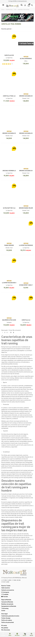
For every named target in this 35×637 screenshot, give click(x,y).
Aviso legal (4, 614)
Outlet (3, 610)
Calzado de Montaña (7, 602)
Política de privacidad (7, 622)
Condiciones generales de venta (10, 616)
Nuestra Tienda (5, 585)
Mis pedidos (4, 628)
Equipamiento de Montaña (8, 606)
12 (10, 332)
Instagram (5, 592)
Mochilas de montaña (7, 604)
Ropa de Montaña (6, 599)
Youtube (4, 597)
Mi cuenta (4, 625)
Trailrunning (4, 608)
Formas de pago (5, 618)
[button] (32, 5)
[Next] (13, 332)
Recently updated (7, 29)
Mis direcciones (5, 630)
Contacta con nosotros (7, 590)
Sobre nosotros (5, 588)
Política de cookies (6, 620)
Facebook (4, 594)
